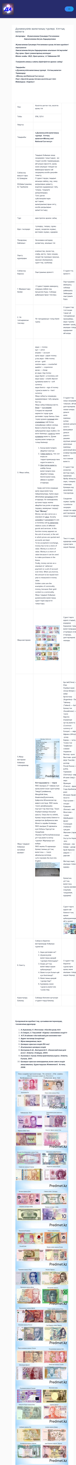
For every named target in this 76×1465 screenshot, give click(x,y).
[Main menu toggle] (69, 9)
